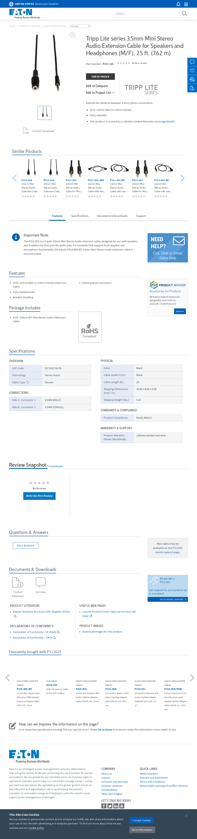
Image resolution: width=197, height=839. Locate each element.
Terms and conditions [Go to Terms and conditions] (152, 781)
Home (12, 26)
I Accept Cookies (141, 820)
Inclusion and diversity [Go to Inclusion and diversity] (114, 781)
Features (57, 216)
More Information (142, 829)
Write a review (139, 62)
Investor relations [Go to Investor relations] (111, 785)
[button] (186, 4)
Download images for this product (102, 631)
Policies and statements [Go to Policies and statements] (154, 777)
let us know (105, 729)
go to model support (173, 599)
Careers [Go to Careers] (105, 777)
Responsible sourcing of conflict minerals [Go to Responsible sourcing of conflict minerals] (164, 785)
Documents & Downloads (112, 216)
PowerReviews (56, 466)
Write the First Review (39, 496)
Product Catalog (29, 26)
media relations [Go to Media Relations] (149, 773)
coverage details (164, 121)
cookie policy (36, 828)
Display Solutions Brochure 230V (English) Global (41, 611)
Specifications (79, 216)
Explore (180, 311)
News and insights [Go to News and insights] (111, 794)
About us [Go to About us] (106, 773)
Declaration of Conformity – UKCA (32, 637)
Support (141, 216)
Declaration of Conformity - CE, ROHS (34, 632)
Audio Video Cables (54, 26)
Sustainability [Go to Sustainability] (109, 789)
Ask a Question (25, 545)
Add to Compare (97, 85)
